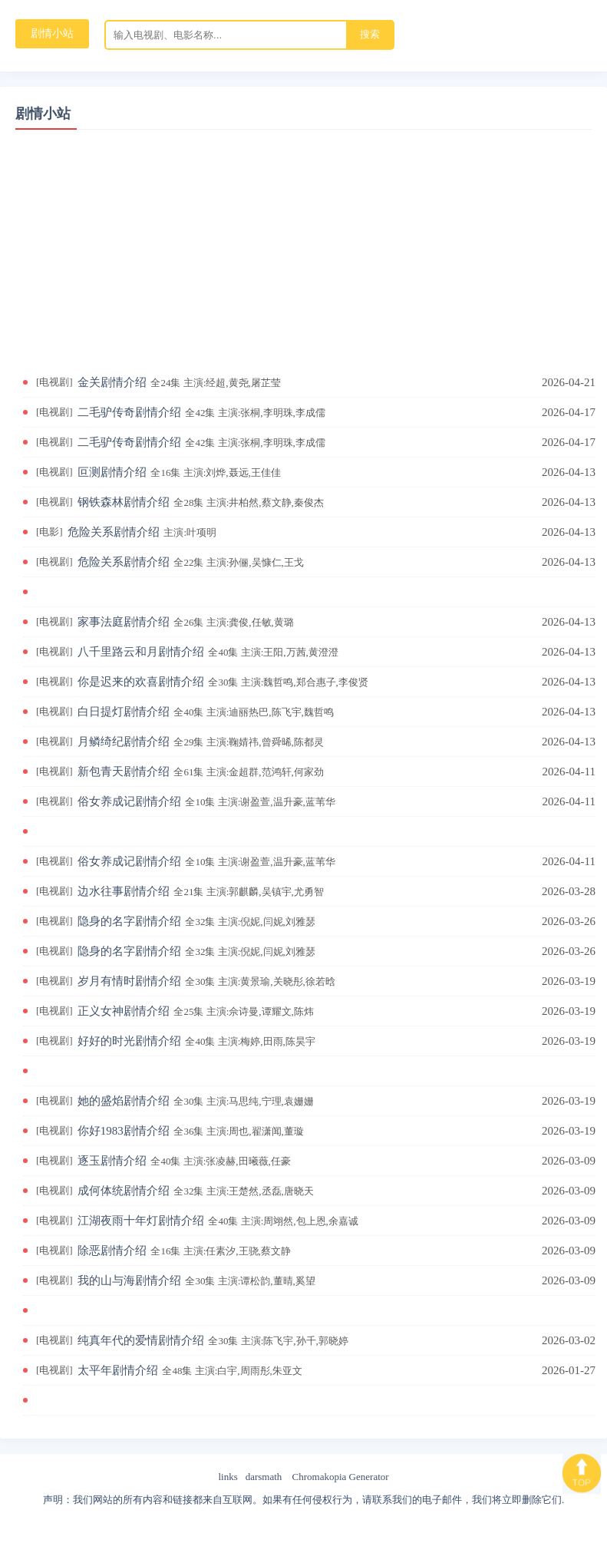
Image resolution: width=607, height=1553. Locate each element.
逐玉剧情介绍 (186, 1161)
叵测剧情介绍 (181, 472)
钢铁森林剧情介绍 (203, 502)
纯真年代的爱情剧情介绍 (215, 1340)
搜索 (370, 34)
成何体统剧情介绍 (198, 1191)
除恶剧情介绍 (186, 1250)
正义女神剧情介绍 (198, 1011)
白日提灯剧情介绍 (208, 711)
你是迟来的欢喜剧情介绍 (225, 682)
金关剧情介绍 (181, 382)
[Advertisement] (303, 237)
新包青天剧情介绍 (203, 771)
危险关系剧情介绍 (144, 532)
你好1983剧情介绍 (193, 1131)
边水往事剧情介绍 (203, 891)
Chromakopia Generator (340, 1476)
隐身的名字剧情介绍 (199, 921)
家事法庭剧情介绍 (188, 622)
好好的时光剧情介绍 (199, 1041)
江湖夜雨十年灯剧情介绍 (220, 1220)
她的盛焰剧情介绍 (198, 1101)
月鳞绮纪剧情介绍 (203, 741)
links (227, 1476)
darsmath (264, 1476)
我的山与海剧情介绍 (199, 1280)
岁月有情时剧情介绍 (209, 981)
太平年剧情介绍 (192, 1370)
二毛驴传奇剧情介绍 (204, 412)
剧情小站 (43, 113)
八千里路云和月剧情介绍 (210, 652)
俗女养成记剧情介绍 (209, 801)
